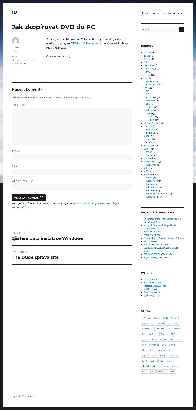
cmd (176, 323)
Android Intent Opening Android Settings (164, 238)
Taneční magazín (152, 292)
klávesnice (154, 345)
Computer (147, 329)
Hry (145, 78)
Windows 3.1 (152, 184)
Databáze (148, 68)
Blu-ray (15, 60)
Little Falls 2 (148, 350)
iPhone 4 (153, 142)
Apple (149, 139)
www (172, 371)
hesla (171, 339)
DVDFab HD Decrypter (84, 43)
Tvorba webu (150, 161)
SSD (148, 104)
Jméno (16, 151)
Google (164, 334)
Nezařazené (149, 145)
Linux (146, 126)
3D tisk (147, 56)
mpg (154, 355)
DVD (22, 60)
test (169, 361)
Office (146, 149)
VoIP (146, 171)
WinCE (149, 177)
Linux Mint (151, 129)
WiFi (152, 371)
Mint (171, 350)
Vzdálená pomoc (174, 13)
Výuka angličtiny (152, 295)
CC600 (152, 116)
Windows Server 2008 (156, 193)
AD (143, 318)
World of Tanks (153, 84)
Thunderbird (150, 158)
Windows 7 (151, 187)
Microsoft (161, 350)
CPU (148, 91)
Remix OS (150, 133)
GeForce (153, 334)
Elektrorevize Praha (153, 282)
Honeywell (151, 97)
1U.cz (32, 396)
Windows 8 (151, 190)
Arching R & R (150, 279)
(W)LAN (148, 52)
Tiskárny (150, 107)
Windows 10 (152, 181)
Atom (145, 323)
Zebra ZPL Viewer (152, 232)
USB (166, 366)
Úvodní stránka (150, 13)
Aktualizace (154, 318)
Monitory (150, 100)
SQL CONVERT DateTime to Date (159, 254)
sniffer (153, 361)
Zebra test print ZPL (153, 235)
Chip (48, 56)
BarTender (149, 65)
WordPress (151, 165)
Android (148, 59)
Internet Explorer (152, 123)
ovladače (174, 355)
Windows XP (152, 197)
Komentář (19, 105)
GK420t (152, 120)
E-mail (16, 166)
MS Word (150, 152)
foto (144, 334)
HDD (154, 339)
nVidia (163, 355)
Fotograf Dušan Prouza (155, 286)
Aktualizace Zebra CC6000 (156, 244)
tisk (159, 366)
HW (145, 88)
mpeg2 (15, 63)
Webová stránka (23, 181)
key (32, 60)
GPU (148, 94)
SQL (148, 72)
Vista (144, 371)
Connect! (159, 329)
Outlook (150, 155)
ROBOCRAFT (152, 81)
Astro (146, 62)
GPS (173, 334)
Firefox (147, 75)
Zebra (149, 113)
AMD (165, 318)
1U (14, 12)
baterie (160, 323)
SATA (144, 361)
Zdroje (149, 110)
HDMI (163, 339)
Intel (179, 339)
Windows (148, 174)
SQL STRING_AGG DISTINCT (158, 257)
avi (152, 323)
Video (14, 56)
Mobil (146, 136)
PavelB (15, 47)
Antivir (174, 318)
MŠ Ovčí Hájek (151, 289)
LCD (164, 345)
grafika (145, 339)
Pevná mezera (150, 241)
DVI (169, 329)
